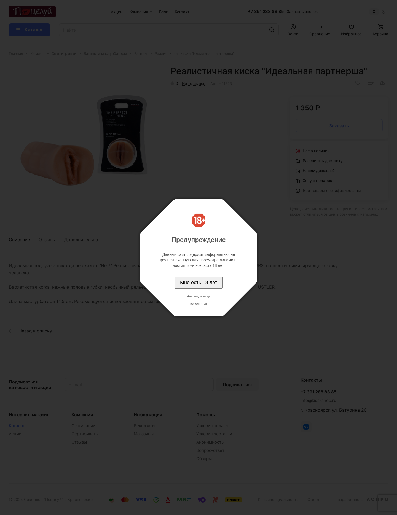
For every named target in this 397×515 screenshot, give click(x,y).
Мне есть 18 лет (198, 282)
